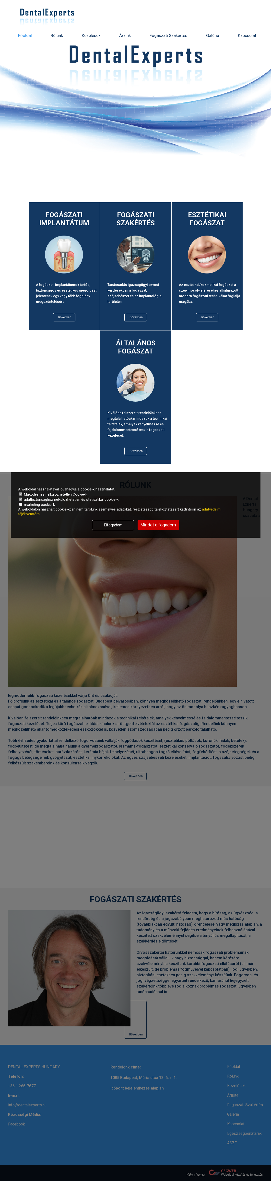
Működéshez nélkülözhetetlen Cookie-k (53, 494)
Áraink (125, 35)
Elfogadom (113, 525)
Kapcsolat (247, 35)
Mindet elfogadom (158, 524)
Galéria (212, 35)
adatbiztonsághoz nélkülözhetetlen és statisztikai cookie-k (68, 499)
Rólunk (57, 35)
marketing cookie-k (37, 504)
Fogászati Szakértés (168, 35)
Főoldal (25, 35)
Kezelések (91, 35)
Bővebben (64, 317)
